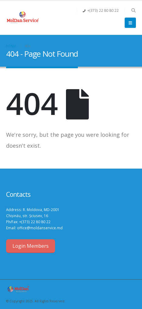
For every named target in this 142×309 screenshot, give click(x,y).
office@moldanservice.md (40, 227)
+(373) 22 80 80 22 (34, 221)
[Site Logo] (23, 18)
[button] (133, 10)
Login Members (30, 246)
